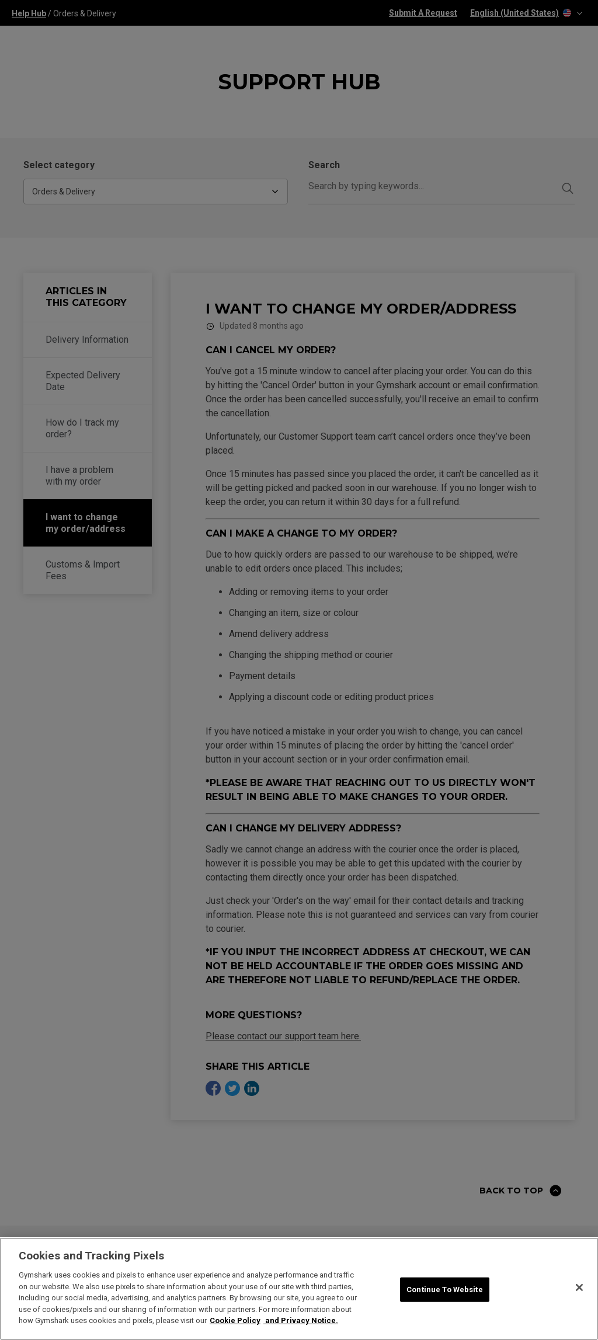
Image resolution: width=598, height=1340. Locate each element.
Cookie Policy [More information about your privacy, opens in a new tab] (235, 1320)
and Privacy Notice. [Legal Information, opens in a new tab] (300, 1320)
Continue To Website (444, 1289)
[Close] (579, 1287)
